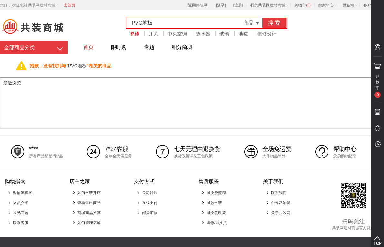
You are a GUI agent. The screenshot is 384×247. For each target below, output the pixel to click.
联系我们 (279, 193)
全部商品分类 (19, 47)
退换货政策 (216, 213)
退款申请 (214, 203)
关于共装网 (280, 213)
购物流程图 (22, 193)
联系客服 (20, 223)
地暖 (243, 33)
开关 (153, 33)
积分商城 (182, 47)
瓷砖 (134, 33)
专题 (149, 47)
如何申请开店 (89, 193)
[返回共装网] (197, 5)
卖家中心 (326, 5)
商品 (248, 22)
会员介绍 (20, 203)
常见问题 (20, 213)
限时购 (118, 47)
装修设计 (267, 33)
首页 (88, 47)
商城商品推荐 (89, 213)
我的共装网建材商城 (267, 5)
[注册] (238, 5)
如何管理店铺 (89, 223)
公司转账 (149, 193)
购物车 (302, 5)
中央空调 (177, 33)
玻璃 (224, 33)
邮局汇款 (149, 213)
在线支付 (149, 203)
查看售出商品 (89, 203)
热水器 (203, 33)
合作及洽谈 (280, 203)
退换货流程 (216, 193)
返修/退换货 (217, 223)
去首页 (69, 5)
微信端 (348, 5)
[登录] (221, 5)
